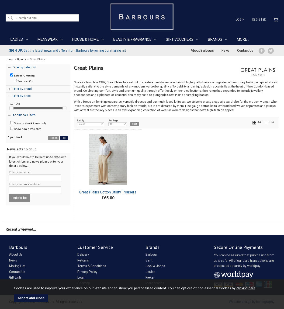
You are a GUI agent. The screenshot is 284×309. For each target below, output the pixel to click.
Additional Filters (24, 115)
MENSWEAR (47, 39)
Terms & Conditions (91, 266)
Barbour (151, 254)
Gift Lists (15, 277)
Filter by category (24, 67)
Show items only (28, 123)
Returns (83, 260)
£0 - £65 (15, 103)
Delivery (83, 254)
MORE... (243, 39)
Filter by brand (22, 89)
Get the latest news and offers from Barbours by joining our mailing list (67, 50)
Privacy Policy (87, 272)
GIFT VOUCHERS (179, 39)
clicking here (245, 288)
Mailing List (17, 266)
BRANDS (215, 39)
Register (259, 19)
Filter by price (22, 96)
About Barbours (202, 50)
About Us (16, 254)
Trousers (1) (23, 81)
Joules (150, 272)
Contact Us (245, 50)
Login (240, 19)
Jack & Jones (155, 266)
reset (53, 137)
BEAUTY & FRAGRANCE (132, 39)
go (64, 137)
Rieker (150, 277)
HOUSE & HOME (85, 39)
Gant (148, 260)
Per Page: (117, 122)
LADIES (16, 39)
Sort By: (90, 122)
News (225, 50)
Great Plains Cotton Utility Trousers (107, 192)
